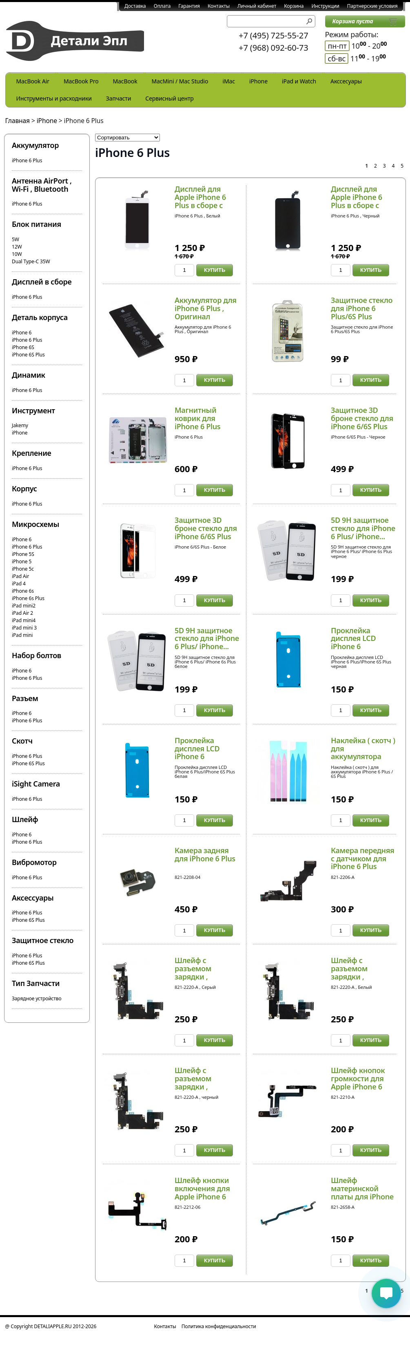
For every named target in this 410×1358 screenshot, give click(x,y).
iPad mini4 (23, 620)
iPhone (258, 81)
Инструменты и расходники (54, 98)
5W (15, 239)
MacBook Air (32, 81)
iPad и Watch (299, 81)
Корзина (294, 5)
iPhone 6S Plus (28, 354)
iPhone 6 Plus (27, 160)
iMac (228, 81)
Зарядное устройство (36, 998)
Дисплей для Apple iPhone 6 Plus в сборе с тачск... (200, 201)
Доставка (135, 5)
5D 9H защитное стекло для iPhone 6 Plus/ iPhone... (363, 528)
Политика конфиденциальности (219, 1326)
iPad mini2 (23, 605)
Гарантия (189, 5)
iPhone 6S (23, 347)
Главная (17, 120)
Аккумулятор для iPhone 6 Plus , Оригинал (206, 308)
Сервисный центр (169, 98)
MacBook (125, 81)
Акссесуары (346, 81)
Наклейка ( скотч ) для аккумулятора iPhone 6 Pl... (363, 752)
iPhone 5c (23, 568)
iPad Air (20, 576)
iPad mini (22, 635)
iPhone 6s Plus (28, 598)
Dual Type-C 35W (31, 261)
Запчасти (118, 98)
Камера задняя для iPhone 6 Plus (205, 854)
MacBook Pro (81, 81)
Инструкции (325, 5)
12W (17, 246)
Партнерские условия (372, 5)
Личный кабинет (256, 5)
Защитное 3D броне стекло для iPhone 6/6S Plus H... (362, 422)
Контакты (219, 5)
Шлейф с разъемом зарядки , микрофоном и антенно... (202, 976)
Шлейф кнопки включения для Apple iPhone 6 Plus (202, 1192)
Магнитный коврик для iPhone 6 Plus (197, 418)
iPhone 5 (21, 561)
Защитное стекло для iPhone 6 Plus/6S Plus (361, 308)
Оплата (162, 5)
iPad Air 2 (22, 613)
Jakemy (20, 425)
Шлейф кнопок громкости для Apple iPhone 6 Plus (358, 1082)
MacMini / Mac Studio (180, 81)
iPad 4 (19, 583)
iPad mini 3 (24, 627)
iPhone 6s (23, 590)
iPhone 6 (21, 332)
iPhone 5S (23, 554)
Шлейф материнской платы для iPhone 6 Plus (362, 1192)
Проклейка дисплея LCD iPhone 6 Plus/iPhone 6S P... (361, 642)
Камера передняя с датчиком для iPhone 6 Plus (362, 858)
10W (17, 254)
